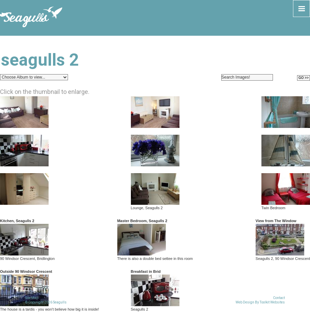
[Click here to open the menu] (301, 8)
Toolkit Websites (272, 302)
